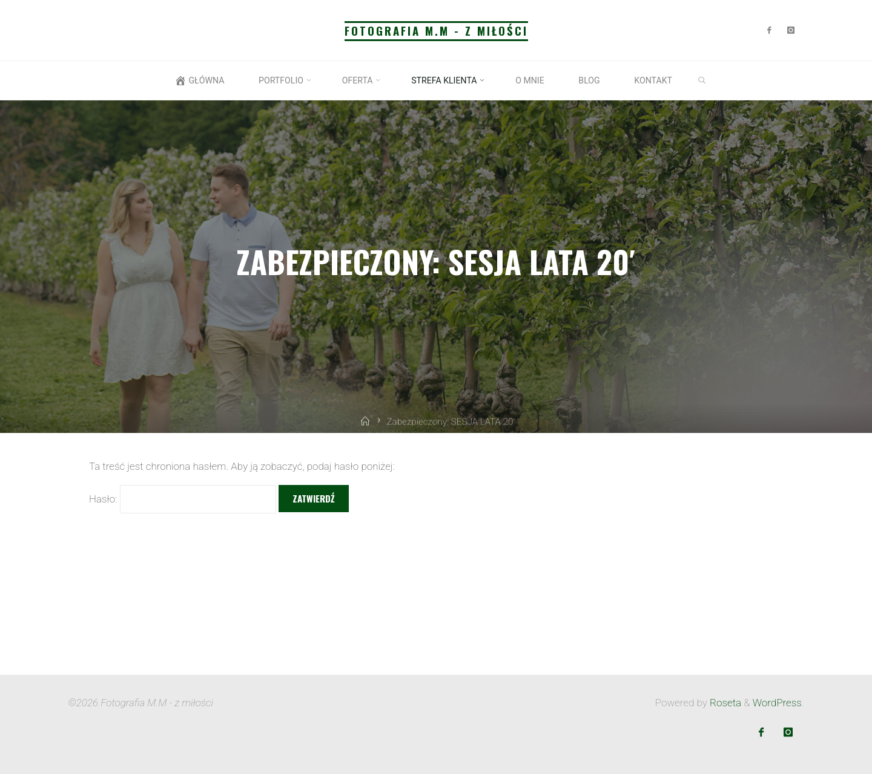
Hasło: (182, 499)
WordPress (777, 703)
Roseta (724, 703)
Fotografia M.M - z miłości (436, 30)
